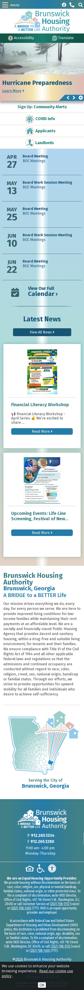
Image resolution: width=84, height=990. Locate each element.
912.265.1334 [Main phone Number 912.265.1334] (42, 835)
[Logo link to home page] (42, 21)
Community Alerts (42, 106)
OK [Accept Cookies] (41, 985)
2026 (19, 959)
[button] (80, 4)
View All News (42, 332)
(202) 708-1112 (59, 904)
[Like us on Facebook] (64, 5)
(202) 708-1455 (21, 908)
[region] (42, 88)
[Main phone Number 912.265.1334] (72, 4)
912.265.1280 (42, 841)
